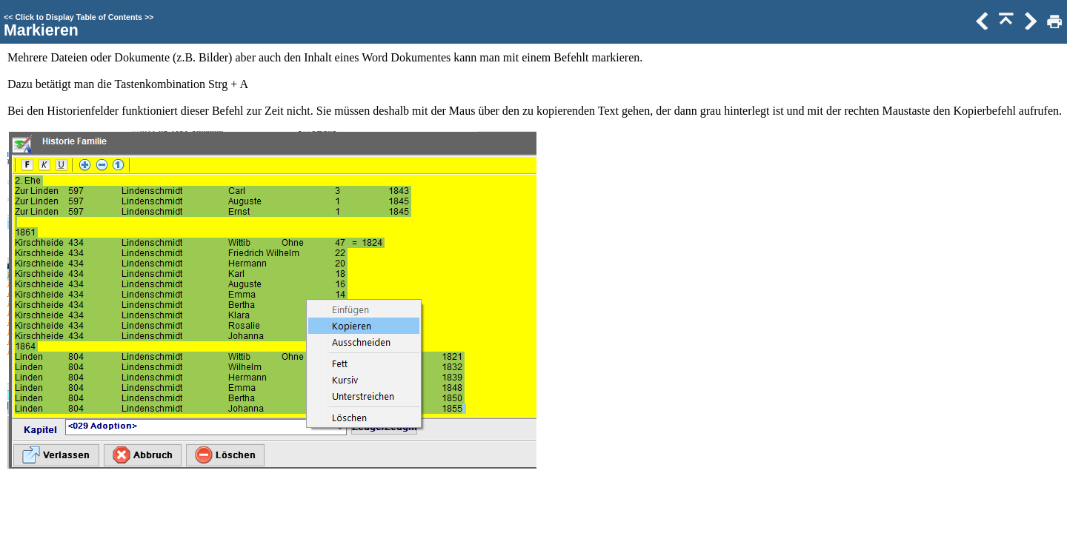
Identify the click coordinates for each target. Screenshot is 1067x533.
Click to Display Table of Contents (78, 17)
